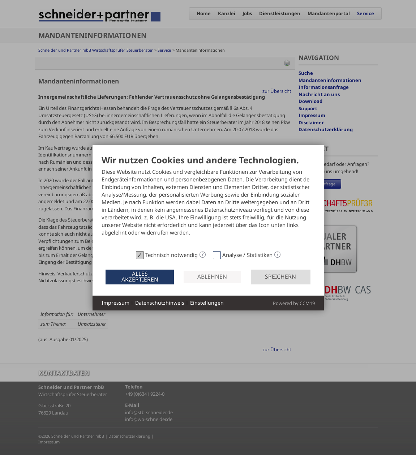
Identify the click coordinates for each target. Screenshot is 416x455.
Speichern (280, 276)
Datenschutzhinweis (159, 302)
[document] (208, 201)
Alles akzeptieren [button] (139, 276)
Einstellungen (207, 302)
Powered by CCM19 (294, 303)
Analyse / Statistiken (247, 254)
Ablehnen (212, 276)
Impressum (115, 302)
